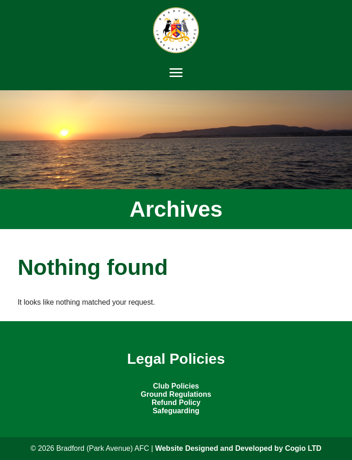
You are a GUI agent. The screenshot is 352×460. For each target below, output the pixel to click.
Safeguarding (176, 411)
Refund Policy (176, 402)
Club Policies (176, 386)
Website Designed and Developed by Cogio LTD (238, 448)
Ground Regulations (176, 394)
